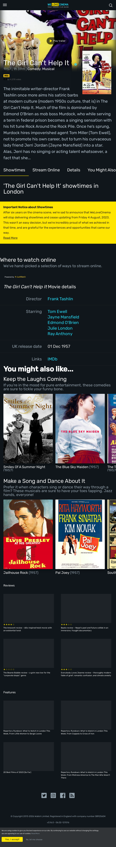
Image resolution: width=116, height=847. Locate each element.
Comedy (34, 69)
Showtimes (14, 169)
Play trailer (56, 40)
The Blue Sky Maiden (72, 467)
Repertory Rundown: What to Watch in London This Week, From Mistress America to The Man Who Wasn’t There (85, 775)
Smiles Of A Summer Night (24, 467)
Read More (35, 834)
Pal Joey (62, 573)
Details (73, 169)
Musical (48, 69)
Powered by (15, 277)
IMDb (52, 359)
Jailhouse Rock (16, 573)
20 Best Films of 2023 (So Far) (17, 772)
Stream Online (46, 169)
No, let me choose (34, 839)
